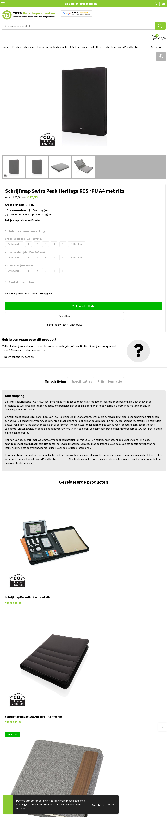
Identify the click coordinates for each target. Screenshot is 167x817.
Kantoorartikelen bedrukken (53, 47)
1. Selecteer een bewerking (25, 231)
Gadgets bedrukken (12, 789)
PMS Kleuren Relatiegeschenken (103, 743)
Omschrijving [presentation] (55, 371)
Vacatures (90, 779)
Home (5, 47)
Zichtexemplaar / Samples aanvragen (106, 753)
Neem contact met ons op (19, 347)
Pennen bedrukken (12, 774)
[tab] (55, 372)
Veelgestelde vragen (96, 723)
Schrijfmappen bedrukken (86, 47)
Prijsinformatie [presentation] (109, 371)
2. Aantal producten (19, 282)
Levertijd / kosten (95, 728)
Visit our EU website (96, 809)
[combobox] (78, 26)
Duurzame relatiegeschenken (18, 784)
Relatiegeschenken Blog (99, 784)
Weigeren (111, 804)
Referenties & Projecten (98, 789)
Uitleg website (93, 733)
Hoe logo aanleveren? (97, 748)
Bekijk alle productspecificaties (23, 220)
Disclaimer (91, 799)
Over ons (90, 774)
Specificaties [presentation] (81, 371)
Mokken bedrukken (12, 794)
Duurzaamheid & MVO (97, 758)
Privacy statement (95, 794)
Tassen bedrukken (12, 779)
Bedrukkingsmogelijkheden (100, 738)
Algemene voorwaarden (98, 804)
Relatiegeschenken (23, 47)
